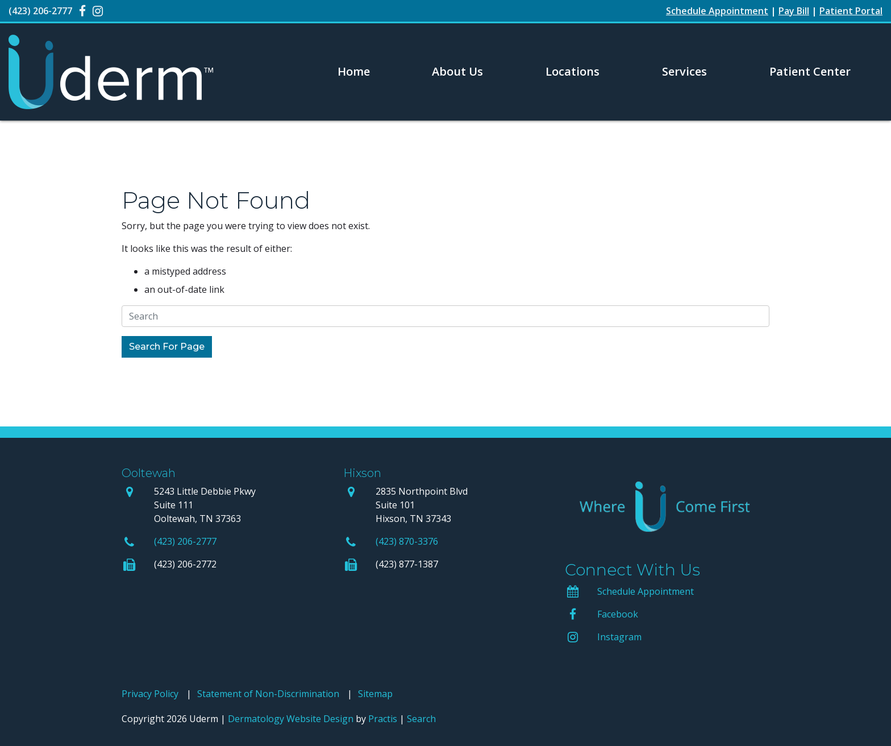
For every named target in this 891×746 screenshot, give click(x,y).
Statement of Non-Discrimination (268, 693)
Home (354, 71)
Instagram (619, 637)
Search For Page (167, 346)
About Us (457, 71)
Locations (572, 71)
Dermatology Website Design (290, 718)
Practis (382, 718)
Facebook (617, 614)
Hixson (362, 473)
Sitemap (375, 693)
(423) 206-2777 (185, 541)
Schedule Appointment (645, 591)
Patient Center (810, 71)
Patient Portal (850, 11)
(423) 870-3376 (407, 541)
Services (684, 71)
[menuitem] (353, 72)
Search (421, 718)
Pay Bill (793, 11)
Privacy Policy (150, 693)
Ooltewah (149, 473)
